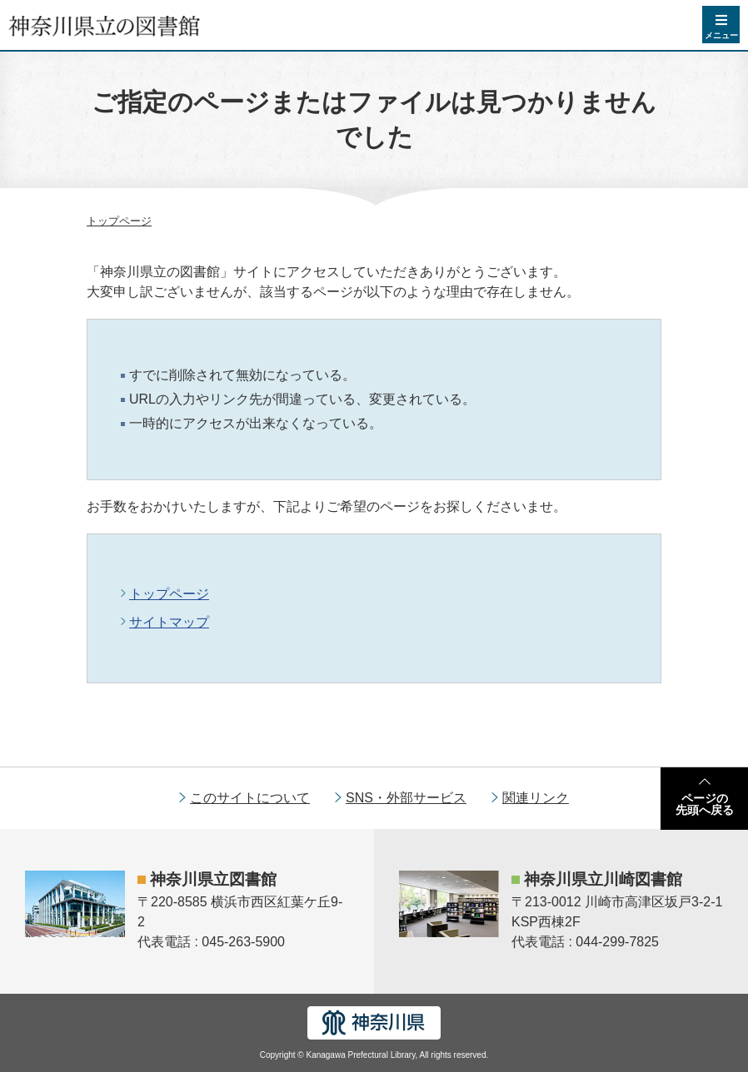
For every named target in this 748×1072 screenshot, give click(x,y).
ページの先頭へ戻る (705, 804)
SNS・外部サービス (406, 798)
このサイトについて (250, 798)
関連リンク (535, 798)
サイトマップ (169, 622)
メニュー (721, 35)
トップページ (119, 221)
